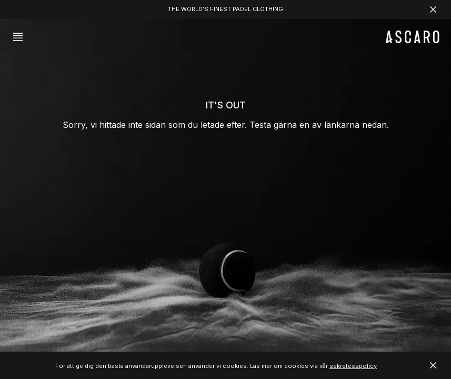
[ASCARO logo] (412, 40)
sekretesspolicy (353, 366)
